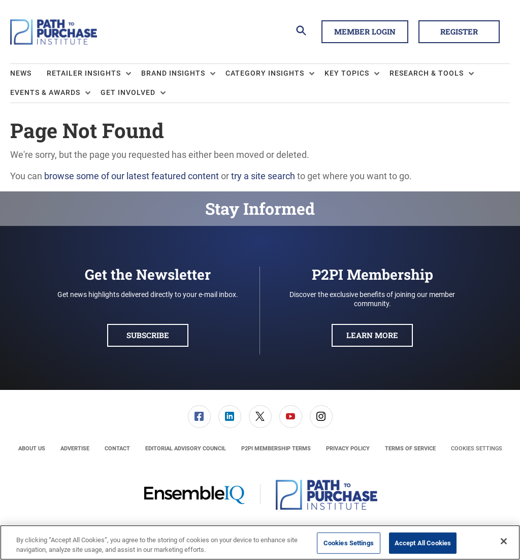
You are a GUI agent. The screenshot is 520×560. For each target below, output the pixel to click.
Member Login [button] (365, 31)
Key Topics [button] (346, 73)
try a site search (263, 176)
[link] (199, 416)
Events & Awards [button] (45, 92)
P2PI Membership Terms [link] (276, 448)
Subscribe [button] (147, 335)
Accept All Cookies (423, 543)
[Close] (504, 541)
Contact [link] (117, 448)
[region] (260, 542)
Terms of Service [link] (410, 448)
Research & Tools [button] (426, 73)
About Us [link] (31, 448)
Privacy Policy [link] (348, 448)
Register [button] (459, 31)
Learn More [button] (372, 335)
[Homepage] (53, 32)
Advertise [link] (74, 448)
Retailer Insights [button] (84, 73)
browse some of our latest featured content (131, 176)
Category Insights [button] (264, 73)
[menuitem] (28, 73)
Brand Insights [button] (173, 73)
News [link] (20, 73)
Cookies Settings (476, 448)
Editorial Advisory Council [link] (185, 448)
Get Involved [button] (128, 92)
